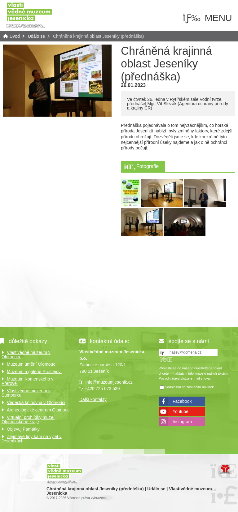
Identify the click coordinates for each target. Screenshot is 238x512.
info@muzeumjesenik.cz (109, 382)
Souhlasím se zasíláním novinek (189, 387)
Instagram (182, 421)
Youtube (180, 411)
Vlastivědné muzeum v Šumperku (26, 393)
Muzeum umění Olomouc (31, 364)
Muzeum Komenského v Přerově (27, 381)
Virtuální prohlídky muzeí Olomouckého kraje (28, 419)
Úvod (29, 15)
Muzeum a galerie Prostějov (34, 371)
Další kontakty (93, 399)
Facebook (182, 401)
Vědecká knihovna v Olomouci (36, 402)
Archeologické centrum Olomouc (38, 409)
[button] (166, 359)
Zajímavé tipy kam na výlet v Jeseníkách (32, 438)
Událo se (36, 36)
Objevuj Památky (23, 429)
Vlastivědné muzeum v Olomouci (26, 354)
